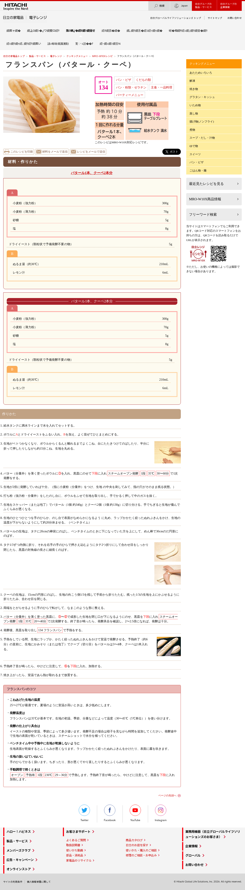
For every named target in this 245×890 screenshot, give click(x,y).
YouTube (135, 813)
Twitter (84, 813)
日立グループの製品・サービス (203, 5)
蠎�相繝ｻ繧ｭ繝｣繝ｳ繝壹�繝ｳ (188, 30)
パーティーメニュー (129, 95)
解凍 (192, 80)
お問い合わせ (234, 18)
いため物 (195, 105)
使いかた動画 (74, 850)
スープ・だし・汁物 (202, 137)
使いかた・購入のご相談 (141, 850)
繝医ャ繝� (14, 30)
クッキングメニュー (77, 56)
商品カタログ (134, 840)
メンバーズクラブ (19, 851)
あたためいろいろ (200, 72)
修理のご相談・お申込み (141, 855)
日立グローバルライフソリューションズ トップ (175, 18)
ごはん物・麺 (197, 170)
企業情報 (191, 846)
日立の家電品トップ (14, 56)
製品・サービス (37, 56)
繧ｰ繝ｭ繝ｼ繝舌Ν (110, 43)
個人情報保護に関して (39, 881)
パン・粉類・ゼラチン (131, 87)
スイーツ (195, 154)
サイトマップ (215, 18)
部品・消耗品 (74, 855)
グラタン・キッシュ (202, 97)
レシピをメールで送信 (91, 151)
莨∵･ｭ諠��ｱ (84, 43)
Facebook (110, 813)
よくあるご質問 (76, 840)
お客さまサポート (78, 832)
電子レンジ (56, 56)
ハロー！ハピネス (19, 832)
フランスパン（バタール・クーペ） (70, 64)
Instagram (161, 813)
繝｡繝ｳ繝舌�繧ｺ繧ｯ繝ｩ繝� (144, 30)
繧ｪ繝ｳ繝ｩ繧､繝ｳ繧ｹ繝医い (24, 43)
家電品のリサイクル (78, 860)
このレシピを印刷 (21, 151)
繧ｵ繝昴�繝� (111, 30)
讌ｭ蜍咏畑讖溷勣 (58, 43)
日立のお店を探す (137, 845)
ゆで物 (193, 146)
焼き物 (193, 89)
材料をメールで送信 (55, 151)
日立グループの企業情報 (228, 5)
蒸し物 (193, 113)
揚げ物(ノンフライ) (201, 121)
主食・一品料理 (161, 87)
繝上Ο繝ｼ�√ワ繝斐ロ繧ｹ (43, 30)
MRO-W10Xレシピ (102, 56)
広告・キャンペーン (20, 860)
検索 (159, 6)
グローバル (193, 855)
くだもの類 (143, 80)
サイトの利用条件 (12, 881)
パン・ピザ (123, 80)
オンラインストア (19, 869)
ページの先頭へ (167, 795)
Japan (181, 6)
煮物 (192, 129)
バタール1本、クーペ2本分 (92, 173)
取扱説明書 (73, 845)
